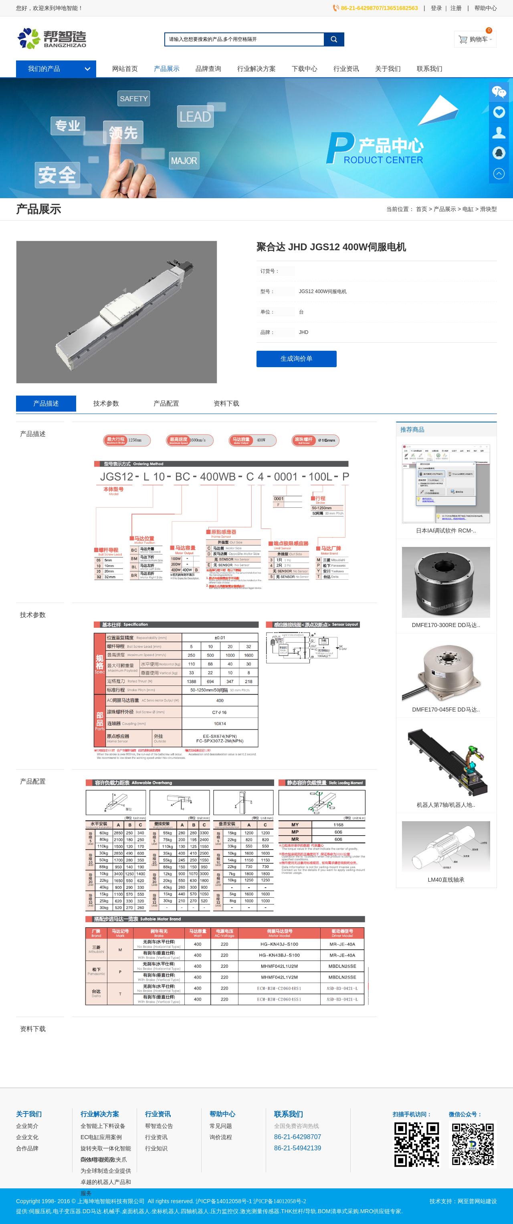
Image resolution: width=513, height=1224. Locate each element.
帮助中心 (486, 8)
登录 (436, 8)
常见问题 (221, 1126)
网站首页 (125, 68)
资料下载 (226, 403)
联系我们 (429, 68)
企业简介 (27, 1126)
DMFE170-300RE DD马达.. (446, 625)
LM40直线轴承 (446, 879)
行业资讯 (346, 68)
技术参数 (106, 403)
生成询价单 (297, 358)
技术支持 (441, 1201)
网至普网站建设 (477, 1201)
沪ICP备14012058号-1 (224, 1201)
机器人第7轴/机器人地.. (446, 805)
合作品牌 (27, 1148)
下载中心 (304, 68)
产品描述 (46, 403)
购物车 (479, 39)
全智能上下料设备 (103, 1126)
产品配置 (166, 403)
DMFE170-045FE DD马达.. (446, 709)
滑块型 (488, 209)
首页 (421, 209)
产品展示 (167, 68)
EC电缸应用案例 (101, 1137)
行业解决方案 (256, 68)
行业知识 (156, 1148)
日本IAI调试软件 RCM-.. (446, 530)
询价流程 (221, 1137)
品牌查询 (208, 68)
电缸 (468, 209)
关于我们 (388, 68)
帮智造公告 (159, 1126)
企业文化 (27, 1137)
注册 (456, 8)
